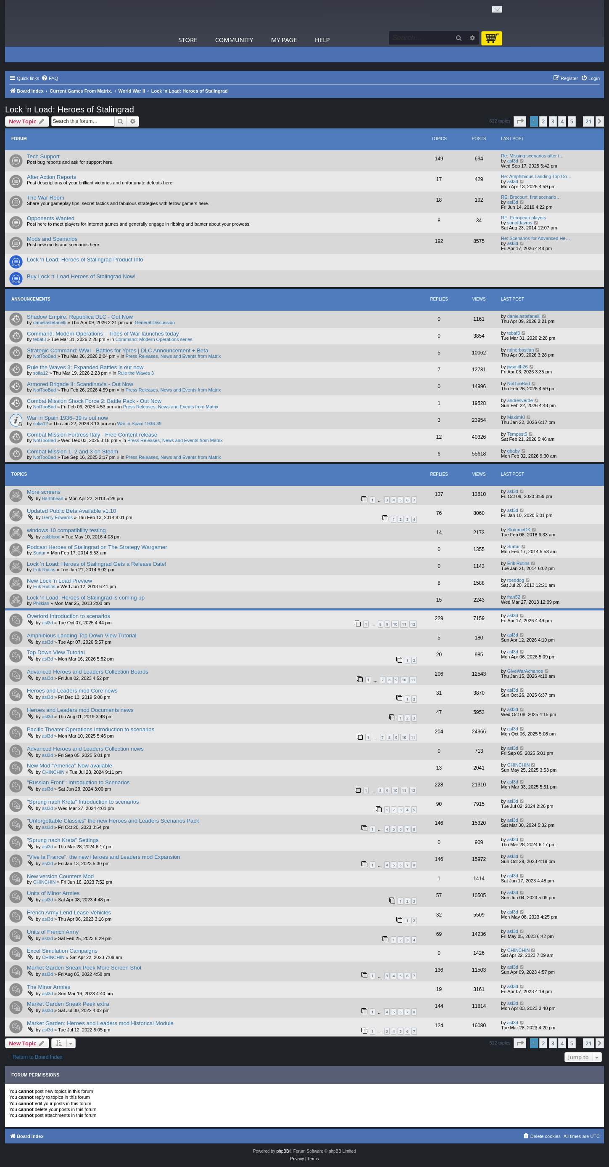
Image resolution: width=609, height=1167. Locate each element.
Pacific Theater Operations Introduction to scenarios (90, 729)
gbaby (513, 450)
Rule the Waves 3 (136, 373)
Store (188, 39)
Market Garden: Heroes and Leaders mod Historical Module (100, 1023)
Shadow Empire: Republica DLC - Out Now (80, 317)
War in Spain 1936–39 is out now (67, 418)
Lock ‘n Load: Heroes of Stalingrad (69, 109)
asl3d (512, 160)
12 (413, 624)
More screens (44, 492)
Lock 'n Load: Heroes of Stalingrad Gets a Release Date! (96, 564)
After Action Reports (51, 177)
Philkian (41, 603)
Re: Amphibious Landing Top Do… (536, 176)
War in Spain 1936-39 (139, 423)
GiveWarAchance (525, 671)
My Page (284, 39)
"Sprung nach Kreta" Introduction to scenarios (83, 802)
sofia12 (40, 373)
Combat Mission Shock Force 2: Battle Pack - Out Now (94, 401)
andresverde (520, 400)
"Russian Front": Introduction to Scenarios (78, 782)
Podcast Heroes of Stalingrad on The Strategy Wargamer (97, 547)
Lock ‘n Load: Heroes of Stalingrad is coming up (86, 597)
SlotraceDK (519, 529)
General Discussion (155, 322)
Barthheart (52, 498)
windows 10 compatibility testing (66, 530)
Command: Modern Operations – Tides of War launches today (103, 333)
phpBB (283, 1151)
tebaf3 (39, 339)
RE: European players (523, 217)
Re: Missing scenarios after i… (532, 155)
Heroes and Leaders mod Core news (72, 690)
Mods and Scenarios (52, 239)
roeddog (515, 580)
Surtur (39, 552)
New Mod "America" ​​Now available (69, 765)
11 (404, 624)
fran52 (513, 596)
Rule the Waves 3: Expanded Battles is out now (85, 367)
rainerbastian (520, 349)
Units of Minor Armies (53, 893)
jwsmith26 (517, 366)
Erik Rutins (44, 569)
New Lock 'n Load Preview (59, 581)
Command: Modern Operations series (153, 339)
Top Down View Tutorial (56, 652)
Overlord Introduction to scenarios (68, 616)
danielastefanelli (49, 322)
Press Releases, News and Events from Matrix (173, 356)
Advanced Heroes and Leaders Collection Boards (87, 672)
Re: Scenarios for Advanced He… (535, 238)
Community (234, 39)
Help (322, 39)
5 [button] (571, 121)
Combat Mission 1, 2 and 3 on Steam (72, 451)
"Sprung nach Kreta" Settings (63, 840)
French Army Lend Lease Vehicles (69, 912)
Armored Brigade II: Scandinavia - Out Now (80, 384)
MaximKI (516, 417)
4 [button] (562, 121)
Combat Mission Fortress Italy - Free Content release (92, 435)
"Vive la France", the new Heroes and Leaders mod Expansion (103, 857)
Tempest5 (517, 434)
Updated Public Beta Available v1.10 (71, 511)
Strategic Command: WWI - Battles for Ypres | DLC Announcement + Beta (117, 350)
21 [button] (588, 121)
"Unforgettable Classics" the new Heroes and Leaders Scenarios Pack (113, 821)
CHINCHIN (53, 772)
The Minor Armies (48, 987)
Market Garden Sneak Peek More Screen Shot (84, 968)
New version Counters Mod (60, 876)
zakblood (51, 536)
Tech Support (43, 156)
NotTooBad (44, 356)
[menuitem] (49, 78)
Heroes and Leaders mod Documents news (80, 710)
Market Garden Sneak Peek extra (68, 1004)
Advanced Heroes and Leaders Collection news (85, 749)
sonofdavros (520, 222)
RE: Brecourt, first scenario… (531, 197)
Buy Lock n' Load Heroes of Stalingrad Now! (81, 276)
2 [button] (543, 121)
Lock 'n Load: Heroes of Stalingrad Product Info (85, 259)
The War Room (45, 197)
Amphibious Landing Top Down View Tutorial (82, 635)
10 (395, 624)
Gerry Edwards (57, 517)
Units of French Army (53, 932)
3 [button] (552, 121)
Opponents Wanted (50, 218)
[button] (520, 121)
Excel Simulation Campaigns (62, 951)
